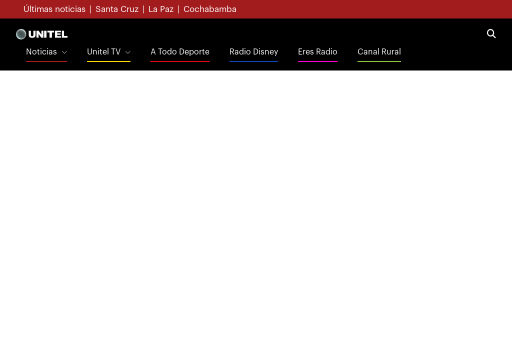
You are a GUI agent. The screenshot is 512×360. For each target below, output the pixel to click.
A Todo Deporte (180, 52)
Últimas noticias (55, 9)
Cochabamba (210, 9)
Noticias (41, 52)
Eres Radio (318, 52)
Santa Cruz (117, 9)
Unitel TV (103, 52)
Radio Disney (254, 52)
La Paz (161, 9)
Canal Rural (379, 52)
